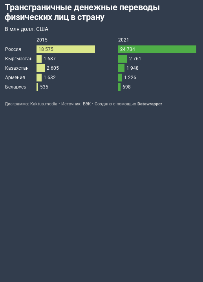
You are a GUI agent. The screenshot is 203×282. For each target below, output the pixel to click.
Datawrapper (149, 104)
